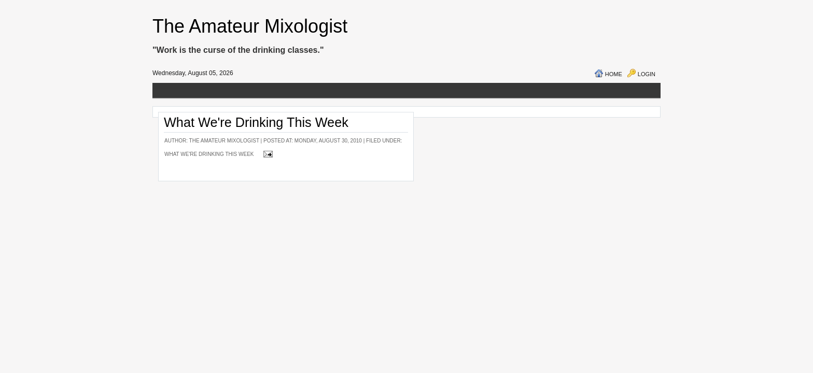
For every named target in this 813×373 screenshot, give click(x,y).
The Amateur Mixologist (249, 26)
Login (646, 74)
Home (613, 74)
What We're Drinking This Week (256, 122)
